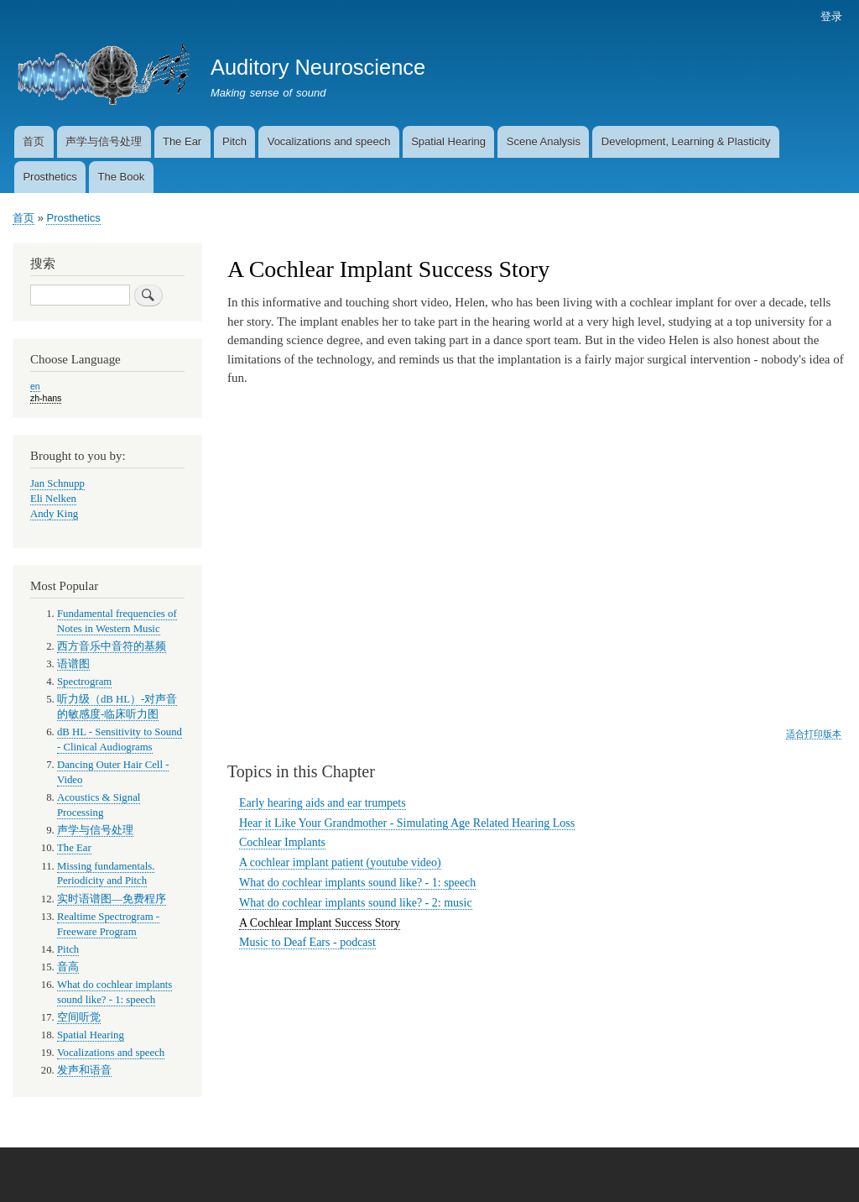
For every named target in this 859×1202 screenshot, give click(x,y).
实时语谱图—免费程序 (111, 899)
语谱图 (73, 664)
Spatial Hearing (448, 141)
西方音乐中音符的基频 (111, 646)
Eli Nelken (53, 498)
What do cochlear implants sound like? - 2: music (355, 902)
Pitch (234, 141)
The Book (120, 176)
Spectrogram (84, 681)
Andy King (54, 514)
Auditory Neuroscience (318, 67)
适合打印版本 (813, 734)
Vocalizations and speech (329, 141)
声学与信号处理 (103, 141)
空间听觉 (79, 1017)
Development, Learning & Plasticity (686, 141)
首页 (33, 141)
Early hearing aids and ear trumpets (322, 803)
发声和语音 (84, 1070)
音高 (68, 967)
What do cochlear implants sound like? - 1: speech (357, 882)
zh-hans (45, 398)
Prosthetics (49, 176)
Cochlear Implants (282, 842)
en (35, 386)
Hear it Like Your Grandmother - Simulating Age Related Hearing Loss (407, 823)
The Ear (182, 141)
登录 (831, 16)
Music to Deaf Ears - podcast (307, 942)
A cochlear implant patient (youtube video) (340, 862)
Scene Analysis (543, 141)
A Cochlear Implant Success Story (319, 923)
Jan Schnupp (57, 483)
